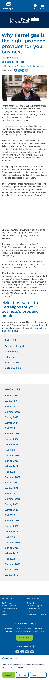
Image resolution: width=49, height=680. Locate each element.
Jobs (3, 611)
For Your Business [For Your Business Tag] (16, 66)
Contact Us (24, 638)
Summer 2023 (12, 455)
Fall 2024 (10, 428)
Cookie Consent (13, 658)
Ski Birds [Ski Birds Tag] (31, 66)
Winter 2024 (11, 423)
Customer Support (34, 606)
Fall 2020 (10, 515)
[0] (25, 646)
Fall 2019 (10, 537)
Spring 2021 (11, 504)
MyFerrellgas (31, 603)
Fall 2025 (10, 406)
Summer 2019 (12, 542)
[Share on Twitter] (19, 70)
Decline (22, 675)
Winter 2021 (11, 488)
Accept (8, 675)
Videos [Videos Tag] (40, 66)
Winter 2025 (11, 401)
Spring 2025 (11, 417)
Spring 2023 (11, 461)
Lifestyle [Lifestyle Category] (10, 357)
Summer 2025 (12, 412)
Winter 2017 (11, 575)
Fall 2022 (10, 471)
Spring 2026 (11, 395)
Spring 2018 (11, 569)
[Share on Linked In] (22, 70)
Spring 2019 (11, 548)
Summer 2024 (12, 433)
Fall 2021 (10, 493)
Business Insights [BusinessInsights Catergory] (14, 62)
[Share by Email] (26, 70)
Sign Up (29, 611)
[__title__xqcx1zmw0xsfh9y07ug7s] (8, 6)
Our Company (7, 603)
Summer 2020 (12, 520)
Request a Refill (33, 609)
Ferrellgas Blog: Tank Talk (36, 614)
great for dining (9, 169)
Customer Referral (9, 609)
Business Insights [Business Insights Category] (15, 346)
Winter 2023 (11, 444)
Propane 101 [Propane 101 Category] (12, 362)
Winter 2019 (11, 531)
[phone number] (35, 7)
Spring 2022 (11, 482)
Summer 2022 (12, 477)
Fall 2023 (10, 450)
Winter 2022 (11, 466)
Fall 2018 (10, 558)
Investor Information (10, 606)
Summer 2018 (12, 564)
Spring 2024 (11, 439)
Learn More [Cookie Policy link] (38, 675)
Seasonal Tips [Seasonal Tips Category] (13, 368)
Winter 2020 (11, 510)
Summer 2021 (12, 499)
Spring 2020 (11, 526)
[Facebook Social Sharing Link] (15, 70)
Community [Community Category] (11, 351)
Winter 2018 (11, 553)
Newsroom (6, 614)
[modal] (24, 667)
